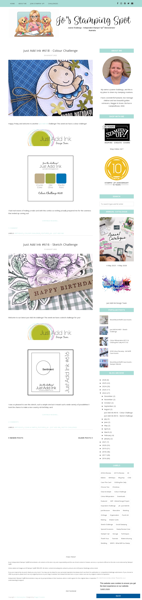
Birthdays (19, 233)
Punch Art (125, 515)
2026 (104, 380)
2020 (104, 445)
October (107, 403)
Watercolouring (126, 538)
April (106, 429)
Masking (126, 510)
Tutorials (115, 538)
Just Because (105, 510)
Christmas (115, 487)
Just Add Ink (43, 123)
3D (128, 473)
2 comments (13, 422)
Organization (114, 515)
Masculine (116, 510)
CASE (129, 478)
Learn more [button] (105, 589)
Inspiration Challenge (108, 506)
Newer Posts (16, 438)
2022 (104, 393)
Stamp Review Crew (123, 529)
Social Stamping (121, 524)
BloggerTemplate (39, 597)
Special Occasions (107, 529)
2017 (104, 455)
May (106, 425)
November (108, 399)
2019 (104, 448)
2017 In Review (119, 473)
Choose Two (105, 487)
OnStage (104, 515)
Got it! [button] (118, 596)
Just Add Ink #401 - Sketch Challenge (118, 330)
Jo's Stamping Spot (20, 597)
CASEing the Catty (120, 482)
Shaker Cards (114, 520)
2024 (104, 386)
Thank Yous (105, 538)
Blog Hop (121, 478)
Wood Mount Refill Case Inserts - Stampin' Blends (121, 363)
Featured (45, 233)
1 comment (13, 228)
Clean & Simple (30, 427)
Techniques (125, 534)
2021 (104, 442)
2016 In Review (106, 473)
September (108, 406)
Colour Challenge (32, 233)
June (106, 422)
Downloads (121, 496)
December (108, 396)
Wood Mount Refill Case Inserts (121, 320)
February (107, 435)
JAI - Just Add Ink (57, 233)
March (106, 432)
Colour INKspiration (107, 496)
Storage (115, 534)
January (107, 438)
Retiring (103, 520)
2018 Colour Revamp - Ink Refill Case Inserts (120, 352)
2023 (104, 390)
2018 (104, 452)
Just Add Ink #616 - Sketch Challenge (50, 244)
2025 (104, 383)
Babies (103, 478)
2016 (104, 458)
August (107, 409)
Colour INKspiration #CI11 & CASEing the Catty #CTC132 (119, 341)
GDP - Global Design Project (119, 501)
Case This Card (106, 482)
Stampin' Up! (105, 534)
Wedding (104, 543)
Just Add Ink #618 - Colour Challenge (50, 51)
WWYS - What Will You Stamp (120, 543)
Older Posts (84, 438)
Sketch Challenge (69, 427)
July (105, 419)
